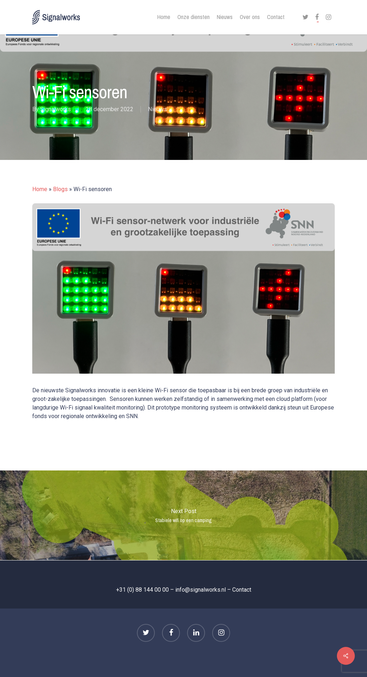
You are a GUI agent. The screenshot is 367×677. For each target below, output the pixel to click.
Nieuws (157, 109)
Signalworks (55, 109)
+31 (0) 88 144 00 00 (142, 589)
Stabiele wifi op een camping (183, 515)
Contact (241, 589)
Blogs (60, 189)
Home (39, 189)
